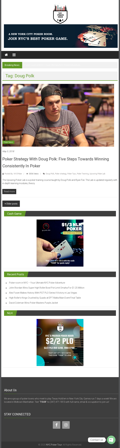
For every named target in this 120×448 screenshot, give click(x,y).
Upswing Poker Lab (97, 174)
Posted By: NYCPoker (13, 174)
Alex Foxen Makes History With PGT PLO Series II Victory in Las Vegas (43, 293)
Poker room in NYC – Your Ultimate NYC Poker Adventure (52, 65)
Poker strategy (60, 174)
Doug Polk (50, 174)
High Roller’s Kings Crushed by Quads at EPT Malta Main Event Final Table (45, 298)
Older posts (12, 203)
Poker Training (83, 174)
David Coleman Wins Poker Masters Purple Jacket (33, 303)
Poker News (8, 142)
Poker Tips (71, 174)
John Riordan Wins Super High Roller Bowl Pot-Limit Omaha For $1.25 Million (46, 287)
